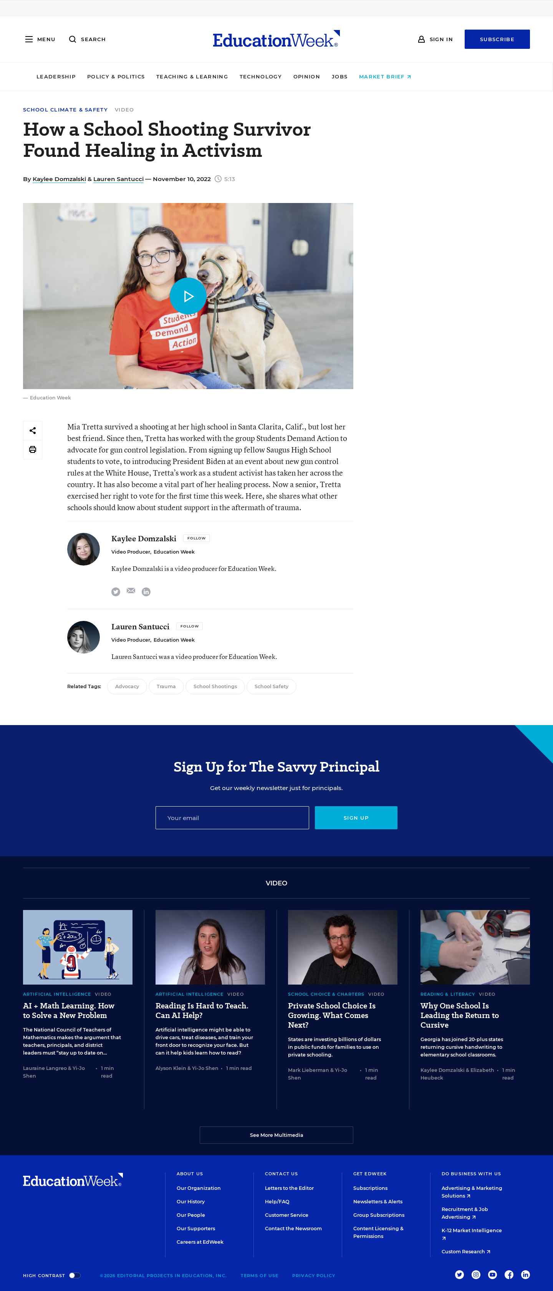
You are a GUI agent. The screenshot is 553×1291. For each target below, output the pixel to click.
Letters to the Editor (289, 1188)
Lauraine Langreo (45, 1068)
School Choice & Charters (326, 994)
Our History (191, 1201)
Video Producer (130, 552)
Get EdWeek (370, 1173)
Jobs (392, 76)
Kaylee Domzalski (59, 179)
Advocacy (127, 686)
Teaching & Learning (245, 76)
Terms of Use (259, 1275)
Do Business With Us (471, 1173)
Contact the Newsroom (293, 1228)
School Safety (271, 686)
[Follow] (196, 538)
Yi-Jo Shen (205, 1068)
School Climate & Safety (65, 110)
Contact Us (281, 1173)
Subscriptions (370, 1188)
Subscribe (497, 39)
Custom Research (466, 1251)
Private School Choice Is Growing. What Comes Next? (332, 1015)
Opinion (359, 76)
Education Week (174, 552)
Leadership (108, 76)
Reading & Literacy (448, 994)
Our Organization (199, 1188)
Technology (313, 76)
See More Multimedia (276, 1135)
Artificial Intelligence (57, 994)
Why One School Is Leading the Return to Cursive (460, 1015)
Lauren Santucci (118, 179)
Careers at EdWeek (200, 1242)
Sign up (356, 818)
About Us (190, 1173)
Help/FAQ (277, 1201)
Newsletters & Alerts (377, 1201)
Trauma (166, 686)
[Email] (232, 817)
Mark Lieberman (308, 1070)
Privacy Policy (313, 1275)
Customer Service (286, 1215)
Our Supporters (196, 1228)
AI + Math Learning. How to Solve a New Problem (68, 1010)
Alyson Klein (171, 1068)
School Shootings (215, 686)
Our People (191, 1215)
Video (124, 109)
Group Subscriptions (378, 1215)
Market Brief (438, 76)
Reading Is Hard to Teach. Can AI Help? (202, 1010)
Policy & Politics (168, 76)
